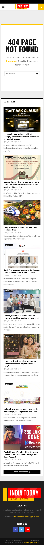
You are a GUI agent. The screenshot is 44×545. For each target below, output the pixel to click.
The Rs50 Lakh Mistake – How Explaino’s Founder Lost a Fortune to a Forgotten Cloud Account (21, 454)
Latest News (9, 101)
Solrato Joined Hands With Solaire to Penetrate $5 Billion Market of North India (22, 317)
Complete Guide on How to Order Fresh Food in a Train (20, 229)
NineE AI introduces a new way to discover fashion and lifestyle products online (22, 271)
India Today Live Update (31, 542)
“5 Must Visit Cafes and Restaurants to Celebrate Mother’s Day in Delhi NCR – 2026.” (20, 364)
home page (11, 61)
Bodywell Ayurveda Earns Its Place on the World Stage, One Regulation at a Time (21, 410)
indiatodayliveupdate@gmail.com (26, 517)
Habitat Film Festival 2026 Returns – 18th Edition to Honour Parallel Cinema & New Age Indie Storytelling (21, 185)
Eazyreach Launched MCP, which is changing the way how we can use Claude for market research (21, 137)
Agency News (9, 109)
